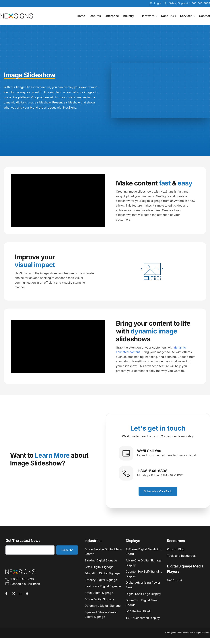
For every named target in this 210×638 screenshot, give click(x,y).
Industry (129, 16)
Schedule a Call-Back (158, 491)
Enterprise (111, 16)
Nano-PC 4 (168, 16)
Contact (204, 16)
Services (187, 16)
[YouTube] (28, 593)
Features (95, 16)
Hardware (149, 16)
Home (81, 16)
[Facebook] (8, 593)
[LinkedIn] (22, 593)
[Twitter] (15, 593)
